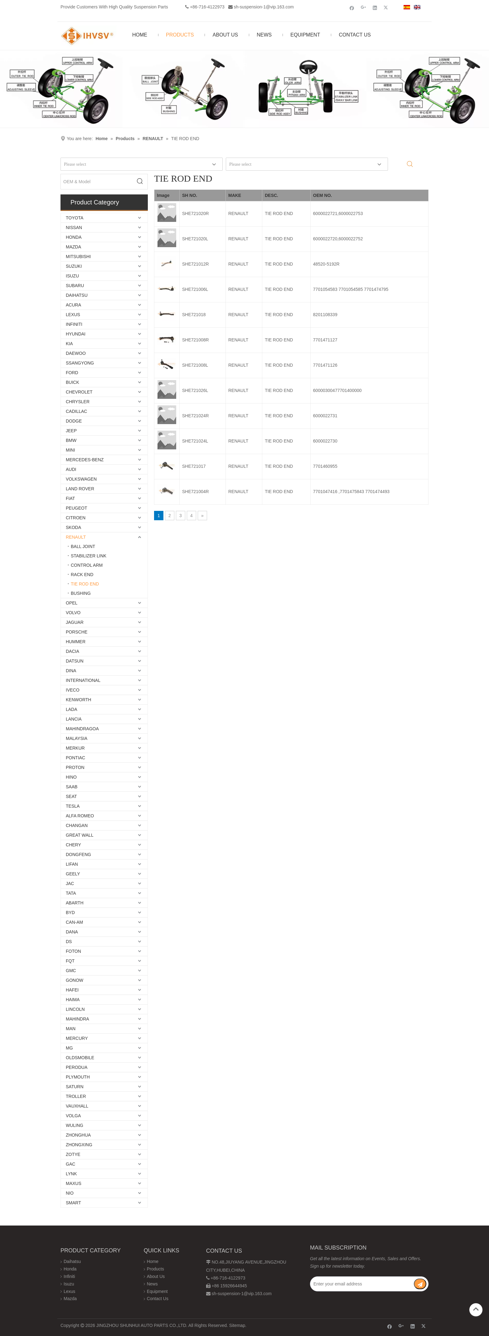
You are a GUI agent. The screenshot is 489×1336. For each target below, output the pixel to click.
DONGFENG (78, 854)
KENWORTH (78, 699)
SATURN (75, 1086)
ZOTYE (73, 1154)
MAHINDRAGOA (82, 728)
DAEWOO (76, 353)
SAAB (71, 786)
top (476, 1309)
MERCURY (77, 1038)
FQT (70, 960)
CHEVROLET (79, 391)
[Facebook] (352, 8)
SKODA (73, 527)
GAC (70, 1164)
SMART (73, 1202)
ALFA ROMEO (80, 815)
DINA (71, 670)
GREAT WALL (79, 835)
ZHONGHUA (78, 1135)
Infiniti (69, 1276)
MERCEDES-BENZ (85, 459)
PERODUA (76, 1067)
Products (155, 1268)
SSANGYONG (80, 362)
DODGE (74, 420)
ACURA (73, 304)
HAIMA (73, 999)
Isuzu (69, 1283)
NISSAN (74, 227)
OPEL (71, 602)
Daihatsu (72, 1261)
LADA (71, 709)
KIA (69, 343)
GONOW (74, 980)
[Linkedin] (375, 8)
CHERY (73, 844)
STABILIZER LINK (88, 555)
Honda (70, 1268)
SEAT (71, 796)
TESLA (73, 806)
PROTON (75, 767)
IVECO (73, 690)
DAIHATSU (77, 295)
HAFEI (72, 989)
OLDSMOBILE (80, 1057)
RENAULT (76, 537)
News (152, 1283)
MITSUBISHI (78, 256)
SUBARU (75, 285)
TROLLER (76, 1096)
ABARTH (75, 902)
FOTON (73, 951)
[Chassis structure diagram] (244, 89)
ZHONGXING (79, 1144)
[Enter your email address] (361, 1284)
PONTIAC (75, 757)
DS (69, 941)
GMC (71, 970)
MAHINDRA (77, 1018)
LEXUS (73, 314)
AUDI (71, 469)
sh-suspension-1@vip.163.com (264, 6)
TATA (71, 893)
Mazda (70, 1298)
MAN (70, 1028)
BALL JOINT (83, 546)
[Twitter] (386, 8)
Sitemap (237, 1325)
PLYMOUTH (78, 1076)
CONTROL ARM (87, 565)
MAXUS (73, 1183)
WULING (74, 1125)
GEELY (73, 873)
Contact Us (157, 1298)
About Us (156, 1276)
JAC (70, 883)
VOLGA (73, 1115)
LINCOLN (75, 1009)
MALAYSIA (76, 738)
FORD (72, 372)
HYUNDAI (75, 333)
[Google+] (363, 8)
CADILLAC (76, 411)
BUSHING (81, 593)
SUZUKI (74, 266)
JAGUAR (75, 622)
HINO (71, 777)
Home (152, 1261)
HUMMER (75, 641)
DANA (72, 931)
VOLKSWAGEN (81, 479)
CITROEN (75, 517)
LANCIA (74, 719)
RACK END (82, 574)
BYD (70, 912)
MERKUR (75, 748)
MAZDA (73, 246)
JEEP (71, 430)
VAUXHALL (77, 1106)
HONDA (74, 237)
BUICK (72, 382)
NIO (70, 1193)
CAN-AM (74, 922)
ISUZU (72, 275)
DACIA (72, 651)
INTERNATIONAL (83, 680)
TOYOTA (74, 217)
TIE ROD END (85, 583)
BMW (71, 440)
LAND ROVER (80, 488)
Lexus (69, 1291)
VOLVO (73, 612)
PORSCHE (76, 631)
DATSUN (75, 660)
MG (69, 1047)
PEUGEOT (76, 508)
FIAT (70, 498)
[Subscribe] (420, 1284)
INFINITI (74, 324)
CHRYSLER (78, 401)
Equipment (157, 1291)
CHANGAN (77, 825)
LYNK (71, 1173)
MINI (70, 450)
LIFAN (72, 864)
